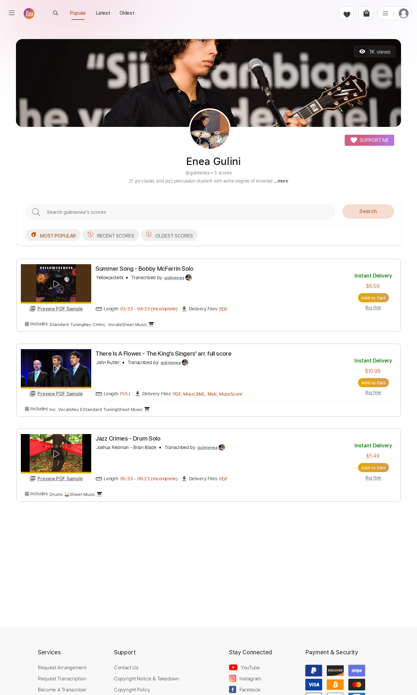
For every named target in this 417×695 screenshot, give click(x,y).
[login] (403, 13)
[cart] (365, 13)
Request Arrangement (62, 667)
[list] (385, 13)
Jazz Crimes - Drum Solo (128, 438)
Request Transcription (62, 678)
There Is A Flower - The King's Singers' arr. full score (163, 353)
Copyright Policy (132, 689)
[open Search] (56, 13)
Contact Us (126, 667)
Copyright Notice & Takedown (146, 678)
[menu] (11, 13)
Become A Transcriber (62, 689)
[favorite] (346, 13)
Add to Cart (373, 297)
